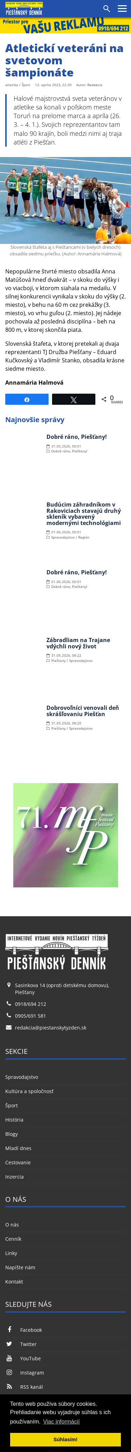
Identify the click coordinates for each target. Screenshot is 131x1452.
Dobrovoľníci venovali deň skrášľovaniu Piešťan (82, 711)
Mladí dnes (18, 1148)
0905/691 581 (30, 1015)
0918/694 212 (30, 1004)
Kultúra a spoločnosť (29, 1091)
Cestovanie (18, 1162)
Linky (11, 1253)
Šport (11, 1105)
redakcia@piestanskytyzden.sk (50, 1027)
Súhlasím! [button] (65, 1439)
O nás (12, 1224)
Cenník (13, 1239)
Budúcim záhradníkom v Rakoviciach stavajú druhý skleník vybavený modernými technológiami (83, 514)
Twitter (21, 1344)
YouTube (23, 1358)
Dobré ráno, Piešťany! (76, 437)
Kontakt (14, 1281)
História (14, 1119)
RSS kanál (24, 1387)
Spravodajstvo (21, 1077)
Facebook (23, 1330)
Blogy (11, 1134)
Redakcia (94, 84)
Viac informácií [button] (61, 1422)
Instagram (24, 1372)
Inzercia (14, 1176)
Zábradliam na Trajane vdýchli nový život (78, 643)
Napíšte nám (20, 1267)
